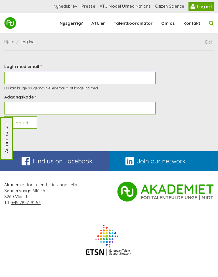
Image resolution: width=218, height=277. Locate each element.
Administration (6, 138)
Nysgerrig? (71, 23)
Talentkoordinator (133, 23)
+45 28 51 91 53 (26, 202)
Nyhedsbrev (65, 6)
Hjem (9, 41)
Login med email (21, 66)
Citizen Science (169, 6)
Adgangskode (19, 97)
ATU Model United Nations (125, 6)
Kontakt (191, 23)
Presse (88, 6)
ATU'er (98, 23)
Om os (168, 23)
